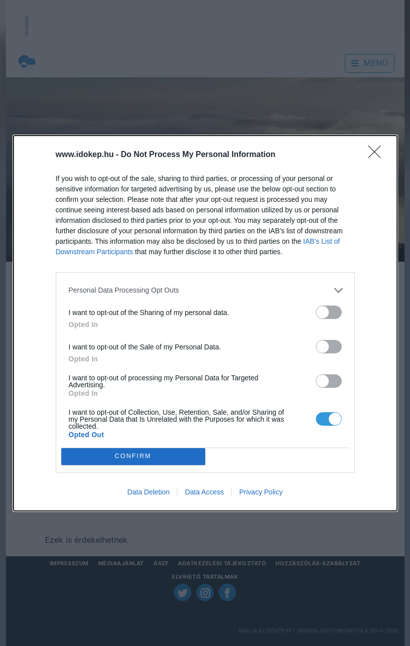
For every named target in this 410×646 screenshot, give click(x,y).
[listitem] (205, 290)
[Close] (377, 155)
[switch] (329, 312)
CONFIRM (133, 456)
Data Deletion (149, 492)
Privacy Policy (260, 492)
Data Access (204, 492)
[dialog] (205, 323)
